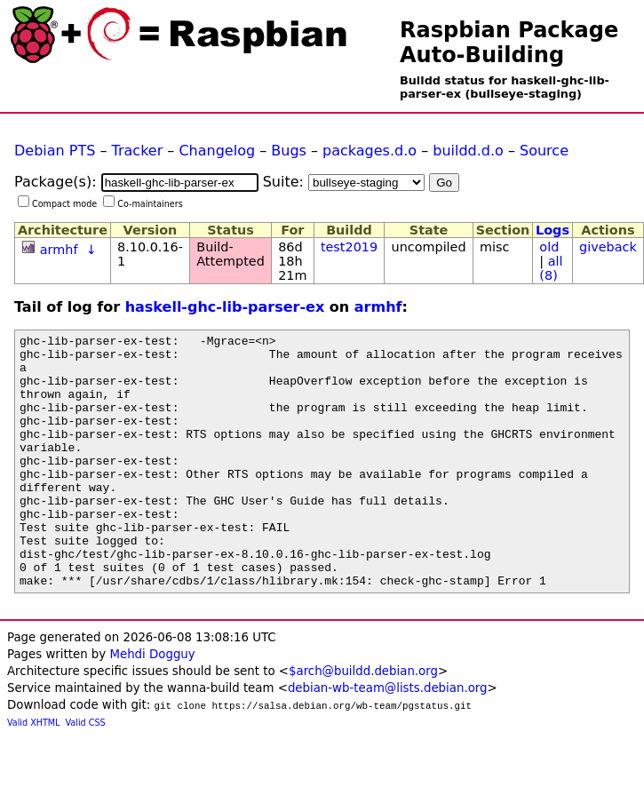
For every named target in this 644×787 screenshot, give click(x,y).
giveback (608, 247)
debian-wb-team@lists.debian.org (388, 738)
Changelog (217, 150)
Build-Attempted (230, 254)
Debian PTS (54, 150)
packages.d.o (369, 150)
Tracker (137, 150)
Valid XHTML (33, 773)
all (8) (550, 268)
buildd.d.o (468, 150)
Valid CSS (86, 773)
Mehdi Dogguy (152, 704)
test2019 (349, 247)
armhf (59, 249)
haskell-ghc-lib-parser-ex (225, 306)
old (549, 247)
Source (544, 150)
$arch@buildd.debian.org (363, 721)
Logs (552, 230)
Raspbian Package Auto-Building (509, 43)
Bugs (288, 150)
